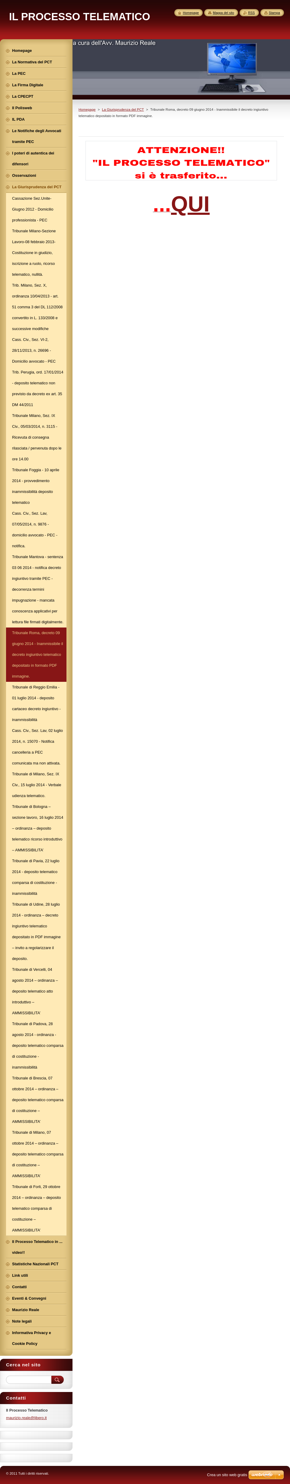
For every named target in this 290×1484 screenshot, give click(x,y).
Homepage (87, 109)
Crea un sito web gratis (227, 1475)
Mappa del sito (223, 12)
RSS (251, 12)
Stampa (274, 12)
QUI (190, 204)
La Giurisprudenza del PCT (123, 109)
